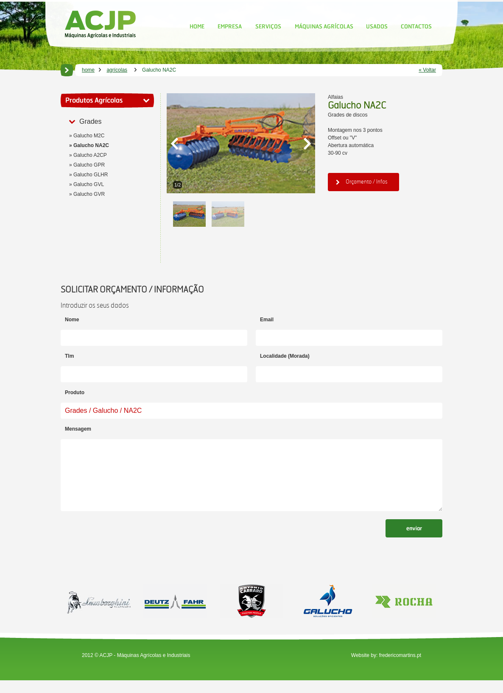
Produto (74, 392)
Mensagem (78, 429)
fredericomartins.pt (400, 668)
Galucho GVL (88, 184)
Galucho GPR (89, 165)
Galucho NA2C (91, 145)
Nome (72, 320)
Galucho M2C (88, 136)
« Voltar (427, 70)
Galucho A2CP (90, 155)
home (88, 70)
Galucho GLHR (90, 175)
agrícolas (116, 70)
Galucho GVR (89, 194)
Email (267, 320)
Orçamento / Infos (362, 181)
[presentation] (125, 548)
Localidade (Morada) (285, 356)
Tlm (69, 356)
